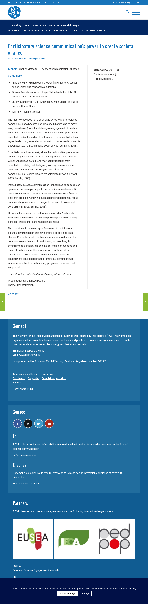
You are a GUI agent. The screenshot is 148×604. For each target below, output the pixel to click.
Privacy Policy (129, 589)
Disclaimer (19, 378)
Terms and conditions (25, 374)
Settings (85, 593)
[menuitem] (118, 2)
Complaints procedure (54, 378)
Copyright (33, 378)
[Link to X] (28, 423)
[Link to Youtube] (49, 423)
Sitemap (17, 382)
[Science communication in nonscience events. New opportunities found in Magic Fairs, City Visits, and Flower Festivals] (145, 302)
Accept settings (67, 593)
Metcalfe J (40, 58)
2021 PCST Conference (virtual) (22, 58)
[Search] (126, 12)
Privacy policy (48, 374)
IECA (15, 576)
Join (16, 436)
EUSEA (17, 566)
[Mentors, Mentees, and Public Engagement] (2, 302)
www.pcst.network (29, 354)
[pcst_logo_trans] (14, 12)
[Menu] (134, 12)
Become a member (26, 455)
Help (138, 2)
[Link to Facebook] (17, 423)
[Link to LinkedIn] (38, 423)
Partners (20, 503)
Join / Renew (118, 2)
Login (129, 2)
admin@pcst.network (32, 350)
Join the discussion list (29, 483)
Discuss (19, 464)
